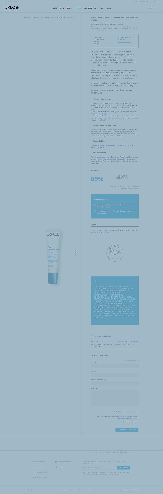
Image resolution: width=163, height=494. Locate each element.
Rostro (78, 8)
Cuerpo (69, 8)
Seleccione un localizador (130, 490)
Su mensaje (95, 388)
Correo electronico (98, 380)
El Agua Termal (58, 8)
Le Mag (136, 1)
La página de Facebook (63, 461)
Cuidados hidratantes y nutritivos (41, 17)
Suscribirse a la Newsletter (129, 422)
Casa (25, 17)
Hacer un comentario (124, 42)
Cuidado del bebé (90, 8)
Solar (101, 8)
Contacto (155, 1)
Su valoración (117, 411)
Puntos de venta (146, 1)
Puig (97, 490)
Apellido (94, 363)
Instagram (59, 467)
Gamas (109, 8)
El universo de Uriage (11, 1)
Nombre (94, 371)
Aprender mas (133, 418)
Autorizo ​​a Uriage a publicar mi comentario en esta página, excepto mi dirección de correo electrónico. (114, 417)
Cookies (90, 490)
